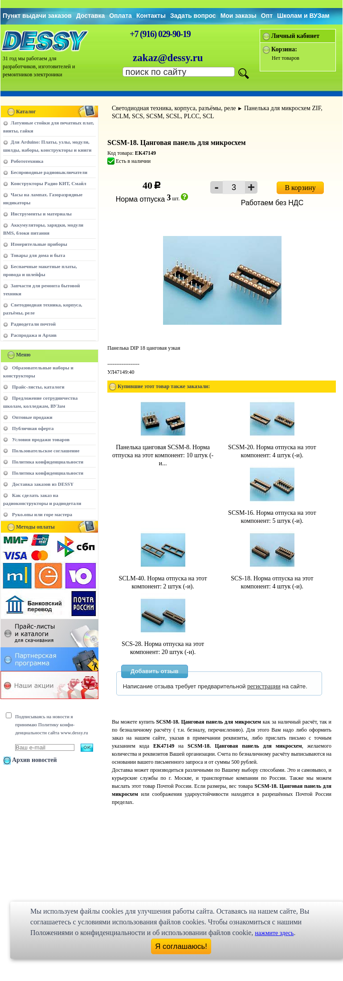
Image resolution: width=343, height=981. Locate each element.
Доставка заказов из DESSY (43, 484)
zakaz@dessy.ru (168, 57)
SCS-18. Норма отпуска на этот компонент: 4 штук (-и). (272, 578)
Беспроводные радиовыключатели (49, 172)
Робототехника (27, 161)
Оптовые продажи (32, 417)
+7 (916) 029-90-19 (160, 34)
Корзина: (284, 49)
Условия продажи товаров (40, 439)
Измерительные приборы (39, 244)
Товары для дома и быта (38, 255)
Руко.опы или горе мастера (42, 514)
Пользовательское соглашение (45, 450)
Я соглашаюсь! (181, 946)
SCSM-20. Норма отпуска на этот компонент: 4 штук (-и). (272, 447)
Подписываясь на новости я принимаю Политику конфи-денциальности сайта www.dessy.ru (51, 724)
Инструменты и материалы (41, 213)
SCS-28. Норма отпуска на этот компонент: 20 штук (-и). (163, 644)
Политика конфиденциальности (47, 461)
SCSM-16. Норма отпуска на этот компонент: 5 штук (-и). (272, 512)
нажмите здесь (274, 933)
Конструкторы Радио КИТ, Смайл (48, 183)
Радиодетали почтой (33, 324)
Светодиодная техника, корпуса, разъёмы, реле (174, 108)
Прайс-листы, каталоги (38, 386)
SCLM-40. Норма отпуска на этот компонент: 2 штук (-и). (163, 578)
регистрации (264, 686)
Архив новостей (34, 760)
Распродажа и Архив (34, 335)
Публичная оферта (32, 428)
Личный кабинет (295, 36)
